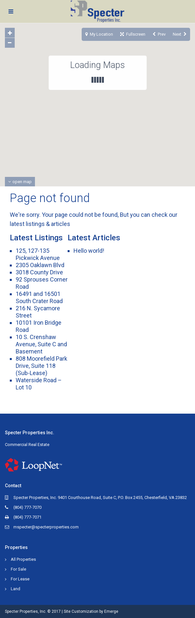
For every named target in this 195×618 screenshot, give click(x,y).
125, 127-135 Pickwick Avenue (38, 254)
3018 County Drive (39, 272)
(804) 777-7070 (27, 507)
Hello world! (88, 250)
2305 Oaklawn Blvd (40, 265)
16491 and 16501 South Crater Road (39, 297)
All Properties (23, 559)
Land (15, 588)
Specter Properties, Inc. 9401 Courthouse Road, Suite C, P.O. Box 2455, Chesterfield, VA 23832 (100, 497)
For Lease (20, 578)
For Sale (18, 569)
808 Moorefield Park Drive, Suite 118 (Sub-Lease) (41, 365)
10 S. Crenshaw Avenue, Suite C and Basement (41, 344)
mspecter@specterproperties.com (46, 526)
